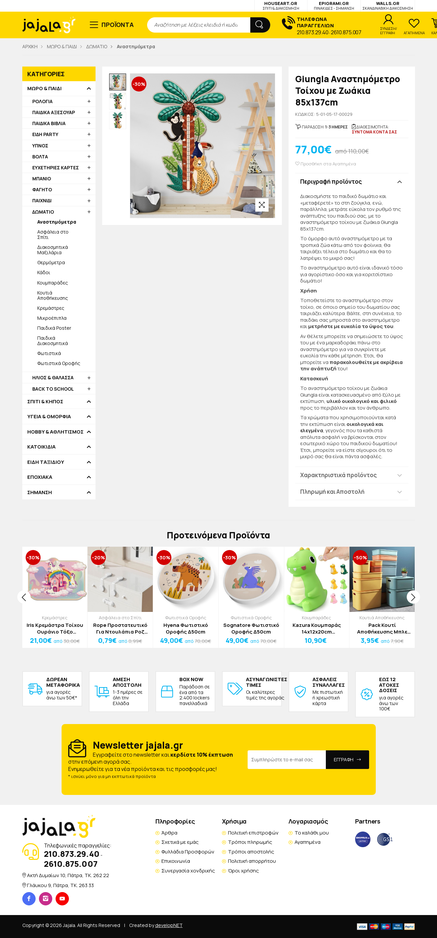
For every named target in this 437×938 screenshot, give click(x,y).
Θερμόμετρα (51, 262)
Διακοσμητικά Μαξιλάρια (52, 250)
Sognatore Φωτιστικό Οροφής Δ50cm (251, 628)
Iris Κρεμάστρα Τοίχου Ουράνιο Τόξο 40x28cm (55, 628)
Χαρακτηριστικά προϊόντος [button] (338, 475)
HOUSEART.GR (281, 5)
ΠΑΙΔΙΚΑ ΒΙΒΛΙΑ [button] (49, 123)
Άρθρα (169, 832)
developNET (169, 925)
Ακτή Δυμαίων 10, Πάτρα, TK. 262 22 (68, 875)
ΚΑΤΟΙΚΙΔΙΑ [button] (41, 447)
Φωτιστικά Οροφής (58, 363)
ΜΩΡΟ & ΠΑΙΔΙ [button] (44, 88)
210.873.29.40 (312, 32)
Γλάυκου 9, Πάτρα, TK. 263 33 (60, 885)
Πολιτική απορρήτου (252, 860)
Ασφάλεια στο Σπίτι (53, 234)
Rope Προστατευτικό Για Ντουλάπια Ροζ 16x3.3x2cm (120, 628)
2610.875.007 (346, 32)
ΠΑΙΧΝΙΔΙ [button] (42, 200)
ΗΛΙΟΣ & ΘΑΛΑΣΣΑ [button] (53, 377)
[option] (118, 82)
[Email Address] (287, 759)
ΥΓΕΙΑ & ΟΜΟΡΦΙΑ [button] (49, 416)
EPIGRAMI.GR (334, 5)
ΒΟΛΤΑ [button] (40, 156)
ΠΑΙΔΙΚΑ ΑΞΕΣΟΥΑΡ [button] (53, 112)
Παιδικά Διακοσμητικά (52, 340)
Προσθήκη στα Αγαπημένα (325, 164)
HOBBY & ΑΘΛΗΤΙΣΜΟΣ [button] (55, 432)
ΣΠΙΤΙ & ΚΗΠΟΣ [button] (45, 401)
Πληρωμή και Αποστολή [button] (332, 491)
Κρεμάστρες (50, 308)
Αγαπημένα (308, 842)
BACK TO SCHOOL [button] (53, 389)
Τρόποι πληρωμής (250, 842)
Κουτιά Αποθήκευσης (52, 295)
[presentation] (24, 597)
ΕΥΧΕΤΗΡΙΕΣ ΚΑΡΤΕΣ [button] (55, 167)
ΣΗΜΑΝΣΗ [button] (39, 492)
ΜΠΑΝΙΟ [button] (41, 178)
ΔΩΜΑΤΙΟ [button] (43, 212)
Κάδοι (43, 272)
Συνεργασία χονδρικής (188, 870)
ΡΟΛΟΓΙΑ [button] (42, 101)
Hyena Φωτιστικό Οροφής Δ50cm (185, 628)
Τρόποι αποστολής (251, 851)
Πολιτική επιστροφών (253, 832)
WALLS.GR (387, 5)
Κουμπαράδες (52, 283)
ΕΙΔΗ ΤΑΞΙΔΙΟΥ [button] (45, 462)
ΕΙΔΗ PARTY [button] (45, 134)
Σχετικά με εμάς (180, 842)
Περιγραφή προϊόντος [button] (331, 181)
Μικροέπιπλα (52, 318)
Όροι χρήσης (243, 870)
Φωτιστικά (49, 353)
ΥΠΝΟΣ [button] (40, 145)
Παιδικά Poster (54, 328)
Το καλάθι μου (312, 832)
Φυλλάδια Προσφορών (187, 851)
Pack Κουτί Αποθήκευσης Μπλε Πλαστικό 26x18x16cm (382, 628)
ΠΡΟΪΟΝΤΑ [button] (118, 25)
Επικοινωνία (175, 860)
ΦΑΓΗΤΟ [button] (42, 189)
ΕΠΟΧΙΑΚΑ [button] (39, 477)
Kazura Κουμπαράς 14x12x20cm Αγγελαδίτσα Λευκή (317, 628)
